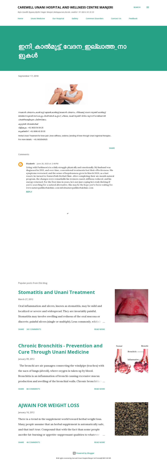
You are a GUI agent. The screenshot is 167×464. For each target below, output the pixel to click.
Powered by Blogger (83, 453)
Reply (29, 191)
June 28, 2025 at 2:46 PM (47, 163)
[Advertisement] (62, 249)
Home (20, 18)
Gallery (75, 18)
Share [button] (112, 148)
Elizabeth (30, 163)
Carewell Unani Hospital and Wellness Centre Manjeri (65, 7)
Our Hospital (58, 18)
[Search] (136, 7)
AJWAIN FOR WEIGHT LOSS (48, 405)
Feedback (133, 18)
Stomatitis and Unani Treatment (56, 292)
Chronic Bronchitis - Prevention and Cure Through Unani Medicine (60, 348)
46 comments (33, 442)
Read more (99, 329)
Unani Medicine (38, 18)
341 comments (33, 329)
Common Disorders (94, 18)
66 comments (33, 389)
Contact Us (116, 18)
